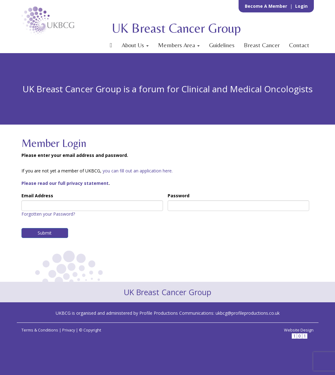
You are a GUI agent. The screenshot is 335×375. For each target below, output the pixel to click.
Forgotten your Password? (48, 214)
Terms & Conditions (39, 330)
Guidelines (222, 45)
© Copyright (90, 330)
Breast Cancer (262, 45)
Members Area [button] (179, 45)
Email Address (37, 196)
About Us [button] (135, 45)
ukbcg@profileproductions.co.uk (248, 313)
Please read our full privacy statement (65, 183)
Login (301, 6)
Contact (299, 45)
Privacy (68, 330)
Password (178, 196)
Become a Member (266, 6)
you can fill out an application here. (138, 171)
